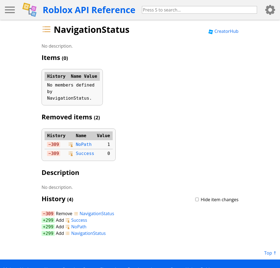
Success (85, 153)
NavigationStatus (94, 214)
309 (55, 144)
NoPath (84, 144)
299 (49, 220)
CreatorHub (223, 31)
